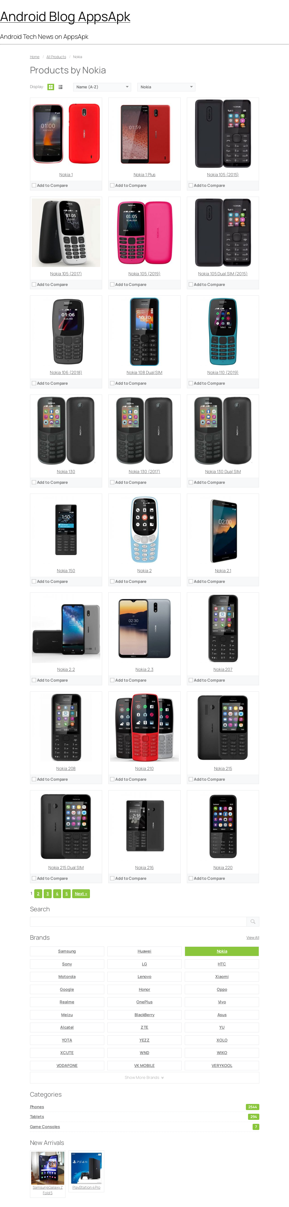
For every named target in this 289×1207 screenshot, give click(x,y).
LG (144, 964)
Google (67, 989)
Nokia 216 (144, 867)
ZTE (145, 1027)
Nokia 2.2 (66, 669)
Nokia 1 (65, 174)
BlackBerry (144, 1014)
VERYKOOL (222, 1065)
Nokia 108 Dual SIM (144, 372)
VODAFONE (67, 1065)
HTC (222, 964)
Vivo (222, 1002)
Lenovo (144, 976)
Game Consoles (144, 1127)
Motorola (67, 976)
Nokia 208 (66, 768)
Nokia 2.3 (144, 669)
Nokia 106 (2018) (66, 372)
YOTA (67, 1040)
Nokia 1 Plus (145, 174)
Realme (67, 1002)
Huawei (144, 951)
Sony (67, 964)
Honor (144, 989)
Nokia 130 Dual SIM (223, 471)
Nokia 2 (144, 570)
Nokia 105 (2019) (144, 273)
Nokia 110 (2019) (223, 372)
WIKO (222, 1052)
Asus (222, 1014)
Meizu (67, 1014)
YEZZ (144, 1040)
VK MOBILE (144, 1065)
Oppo (222, 989)
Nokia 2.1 (223, 570)
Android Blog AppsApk (65, 16)
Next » (81, 893)
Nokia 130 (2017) (144, 471)
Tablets (144, 1117)
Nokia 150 (66, 570)
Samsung (67, 951)
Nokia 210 (144, 768)
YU (221, 1027)
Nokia (222, 951)
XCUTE (67, 1052)
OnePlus (144, 1002)
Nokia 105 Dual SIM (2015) (223, 273)
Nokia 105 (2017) (66, 273)
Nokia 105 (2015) (223, 174)
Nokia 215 (223, 768)
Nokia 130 (66, 471)
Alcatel (67, 1027)
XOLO (222, 1040)
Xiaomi (221, 976)
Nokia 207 (222, 669)
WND (144, 1052)
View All (252, 937)
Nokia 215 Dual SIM (66, 867)
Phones (144, 1107)
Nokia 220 (223, 867)
